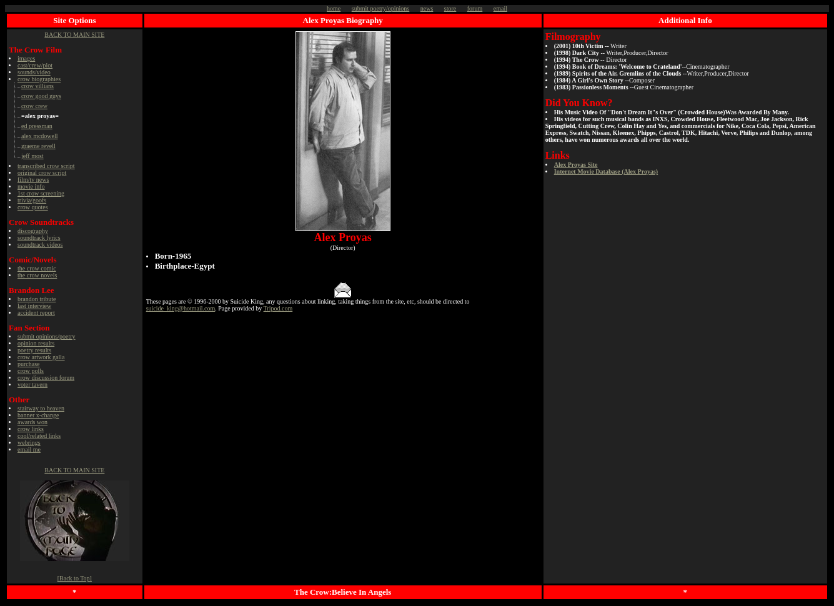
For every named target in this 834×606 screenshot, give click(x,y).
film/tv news (33, 179)
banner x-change (38, 415)
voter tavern (32, 384)
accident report (36, 312)
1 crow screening (40, 193)
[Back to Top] (74, 578)
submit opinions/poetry (46, 336)
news (427, 8)
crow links (30, 428)
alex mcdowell (39, 135)
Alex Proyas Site (576, 164)
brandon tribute (36, 299)
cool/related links (39, 435)
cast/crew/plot (34, 65)
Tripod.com (278, 308)
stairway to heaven (40, 408)
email (500, 8)
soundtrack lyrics (39, 237)
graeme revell (38, 145)
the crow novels (37, 275)
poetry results (34, 350)
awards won (32, 422)
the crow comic (36, 268)
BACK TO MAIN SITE (74, 34)
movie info (31, 186)
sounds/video (34, 72)
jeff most (32, 155)
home (333, 8)
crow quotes (32, 207)
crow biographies (39, 79)
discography (32, 230)
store (450, 8)
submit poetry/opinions (381, 8)
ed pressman (36, 125)
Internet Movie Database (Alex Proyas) (606, 171)
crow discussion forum (45, 377)
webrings (29, 442)
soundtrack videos (40, 244)
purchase (28, 363)
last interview (34, 305)
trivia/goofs (31, 200)
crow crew (34, 105)
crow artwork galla (41, 357)
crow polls (30, 370)
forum (474, 8)
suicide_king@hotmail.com (181, 308)
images (26, 58)
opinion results (35, 343)
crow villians (37, 85)
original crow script (41, 172)
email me (29, 449)
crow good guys (41, 95)
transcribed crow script (46, 165)
